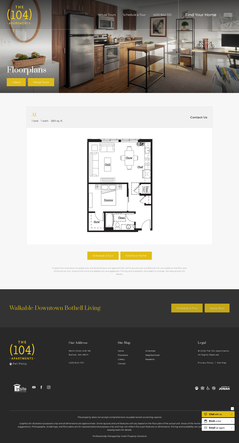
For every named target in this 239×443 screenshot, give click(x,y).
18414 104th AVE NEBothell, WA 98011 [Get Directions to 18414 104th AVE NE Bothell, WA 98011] (80, 353)
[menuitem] (129, 351)
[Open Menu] (228, 14)
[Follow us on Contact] (33, 387)
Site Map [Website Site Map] (221, 362)
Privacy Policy (205, 362)
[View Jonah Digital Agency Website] (224, 388)
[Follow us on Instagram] (48, 387)
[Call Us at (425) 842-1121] (162, 15)
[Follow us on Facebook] (41, 387)
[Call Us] (80, 363)
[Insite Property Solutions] (20, 388)
